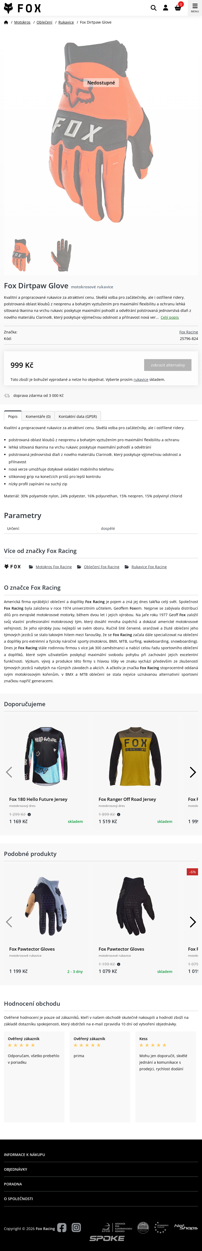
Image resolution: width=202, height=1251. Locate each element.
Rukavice (66, 22)
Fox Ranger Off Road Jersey (127, 799)
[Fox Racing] (16, 566)
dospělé (108, 528)
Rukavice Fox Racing (146, 566)
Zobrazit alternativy (168, 365)
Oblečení (44, 22)
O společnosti (18, 1198)
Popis (13, 416)
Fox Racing (188, 331)
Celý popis (170, 317)
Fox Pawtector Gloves (32, 949)
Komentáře (38, 416)
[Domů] (6, 22)
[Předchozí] (9, 772)
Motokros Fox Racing (50, 566)
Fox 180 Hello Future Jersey (38, 799)
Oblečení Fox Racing (98, 566)
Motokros (22, 22)
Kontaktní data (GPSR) (78, 416)
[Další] (193, 772)
